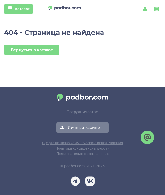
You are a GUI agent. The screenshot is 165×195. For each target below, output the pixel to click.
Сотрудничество (82, 111)
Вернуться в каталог (32, 49)
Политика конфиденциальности (82, 148)
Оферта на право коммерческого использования (82, 143)
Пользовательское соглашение (82, 154)
